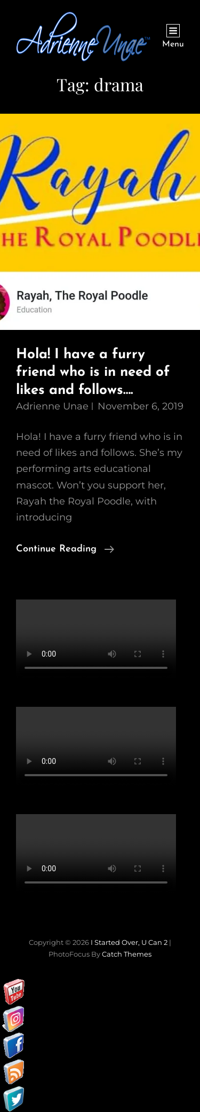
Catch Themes (126, 954)
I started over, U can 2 (129, 942)
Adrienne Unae (52, 406)
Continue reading (65, 549)
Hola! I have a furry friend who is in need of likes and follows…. (93, 373)
